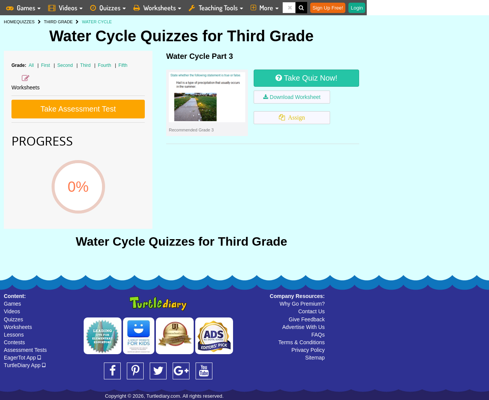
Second (65, 65)
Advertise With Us (303, 327)
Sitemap (315, 358)
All (31, 65)
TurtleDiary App (24, 365)
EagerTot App (22, 358)
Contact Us (311, 311)
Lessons (14, 335)
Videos (12, 311)
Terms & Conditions (302, 342)
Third (86, 65)
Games (12, 304)
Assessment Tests (25, 350)
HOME (10, 21)
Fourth (105, 65)
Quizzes (13, 319)
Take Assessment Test (78, 109)
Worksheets (18, 327)
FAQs (318, 335)
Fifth (122, 65)
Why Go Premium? (302, 304)
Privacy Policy (308, 350)
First (46, 65)
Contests (14, 342)
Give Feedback (307, 319)
